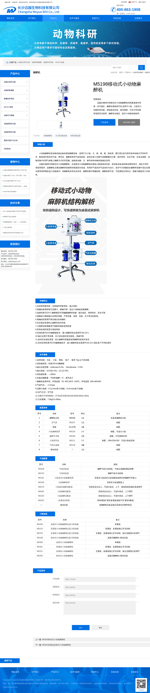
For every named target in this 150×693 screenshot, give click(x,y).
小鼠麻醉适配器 (64, 491)
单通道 (118, 524)
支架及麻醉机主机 (118, 418)
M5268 (72, 436)
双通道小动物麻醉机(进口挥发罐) (65, 529)
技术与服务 (74, 18)
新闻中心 (96, 18)
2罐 (82, 445)
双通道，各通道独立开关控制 (117, 529)
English (142, 2)
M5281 (40, 547)
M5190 (41, 482)
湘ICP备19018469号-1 (53, 680)
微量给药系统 (49, 62)
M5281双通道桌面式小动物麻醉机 (56, 645)
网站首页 (10, 18)
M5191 (41, 478)
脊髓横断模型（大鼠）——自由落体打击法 (16, 222)
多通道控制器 (64, 500)
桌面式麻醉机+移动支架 (118, 538)
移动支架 (54, 450)
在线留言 (138, 18)
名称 (54, 414)
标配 (118, 422)
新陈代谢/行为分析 (11, 140)
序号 (39, 414)
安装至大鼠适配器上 (115, 482)
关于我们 (32, 18)
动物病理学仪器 (10, 124)
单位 (83, 414)
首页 (121, 72)
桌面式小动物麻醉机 (64, 542)
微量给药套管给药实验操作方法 (13, 233)
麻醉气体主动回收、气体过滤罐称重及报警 (115, 469)
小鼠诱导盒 (54, 440)
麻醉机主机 (54, 418)
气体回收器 (64, 469)
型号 (72, 414)
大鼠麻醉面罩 (64, 482)
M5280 (40, 542)
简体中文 (133, 2)
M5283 (40, 556)
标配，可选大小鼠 (118, 432)
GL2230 (72, 427)
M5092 (41, 491)
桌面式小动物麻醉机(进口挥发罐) (65, 524)
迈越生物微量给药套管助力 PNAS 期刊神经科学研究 (16, 170)
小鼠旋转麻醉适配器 (64, 487)
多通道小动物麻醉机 (64, 551)
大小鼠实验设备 (61, 136)
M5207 (72, 422)
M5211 (72, 440)
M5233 (41, 473)
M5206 (72, 418)
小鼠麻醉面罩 (54, 432)
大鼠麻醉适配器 (64, 496)
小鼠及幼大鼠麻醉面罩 (64, 478)
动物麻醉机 (48, 136)
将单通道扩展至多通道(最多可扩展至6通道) (115, 500)
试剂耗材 (7, 149)
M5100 (41, 496)
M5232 (40, 533)
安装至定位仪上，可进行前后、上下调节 (115, 491)
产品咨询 (104, 122)
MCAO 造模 (59, 62)
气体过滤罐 (54, 445)
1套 (82, 427)
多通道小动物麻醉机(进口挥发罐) (65, 533)
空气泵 (54, 422)
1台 (82, 418)
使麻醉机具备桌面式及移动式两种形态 (115, 505)
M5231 (40, 551)
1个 (82, 432)
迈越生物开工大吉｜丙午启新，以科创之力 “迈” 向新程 (16, 175)
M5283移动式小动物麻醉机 (53, 639)
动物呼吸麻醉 (37, 62)
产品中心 (53, 18)
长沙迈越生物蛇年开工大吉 (12, 181)
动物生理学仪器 (24, 62)
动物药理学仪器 (10, 132)
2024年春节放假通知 (10, 191)
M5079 (41, 487)
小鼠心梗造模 (7, 227)
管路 (54, 427)
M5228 (72, 445)
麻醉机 (147, 72)
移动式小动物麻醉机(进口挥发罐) (65, 538)
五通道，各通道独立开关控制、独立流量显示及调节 (118, 533)
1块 (82, 436)
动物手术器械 (9, 115)
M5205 (41, 500)
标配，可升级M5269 (118, 436)
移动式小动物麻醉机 (64, 556)
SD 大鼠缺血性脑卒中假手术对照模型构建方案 (16, 211)
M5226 (72, 432)
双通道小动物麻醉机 (64, 547)
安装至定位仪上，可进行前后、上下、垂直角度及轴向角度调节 (115, 487)
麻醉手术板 (54, 436)
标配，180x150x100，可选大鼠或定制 (118, 440)
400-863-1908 (129, 122)
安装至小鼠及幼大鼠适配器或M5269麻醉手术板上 (116, 478)
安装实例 (117, 18)
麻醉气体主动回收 (115, 473)
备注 (118, 414)
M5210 (40, 529)
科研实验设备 (75, 136)
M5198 (40, 538)
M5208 (41, 469)
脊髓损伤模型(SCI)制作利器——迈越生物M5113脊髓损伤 (16, 186)
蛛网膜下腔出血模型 (9, 216)
